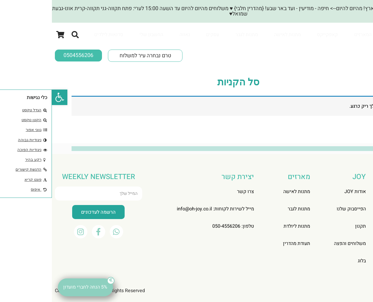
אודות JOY (303, 191)
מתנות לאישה (235, 34)
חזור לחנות (338, 130)
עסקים (160, 34)
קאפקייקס (275, 34)
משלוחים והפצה (298, 243)
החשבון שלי (99, 34)
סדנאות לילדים (56, 34)
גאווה (133, 34)
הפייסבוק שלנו (299, 208)
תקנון (308, 226)
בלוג (310, 260)
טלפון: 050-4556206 (181, 226)
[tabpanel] (184, 47)
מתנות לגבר (195, 34)
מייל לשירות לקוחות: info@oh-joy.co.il (163, 208)
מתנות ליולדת (245, 226)
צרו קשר (193, 191)
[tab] (314, 34)
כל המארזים (314, 34)
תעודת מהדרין (244, 243)
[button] (8, 97)
